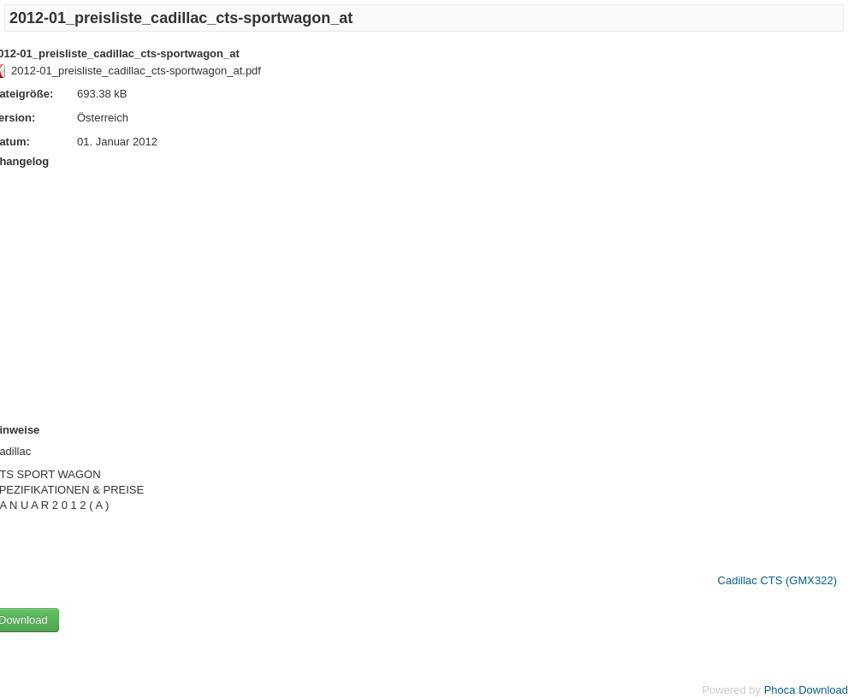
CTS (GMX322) (798, 580)
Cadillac (737, 580)
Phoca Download (806, 689)
